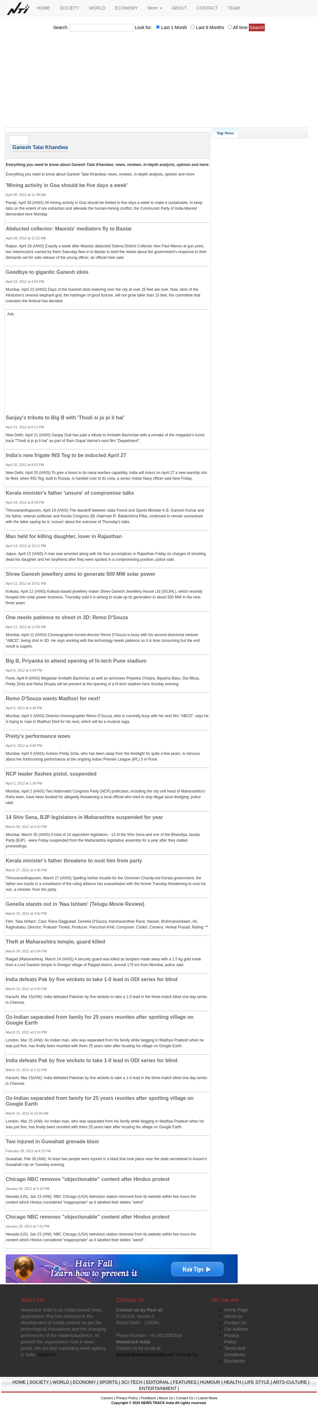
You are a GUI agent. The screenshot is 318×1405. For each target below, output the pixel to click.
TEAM (234, 8)
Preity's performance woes (38, 736)
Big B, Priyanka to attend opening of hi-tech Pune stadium (76, 661)
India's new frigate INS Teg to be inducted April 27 (66, 455)
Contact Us (235, 1322)
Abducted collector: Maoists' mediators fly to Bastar (69, 228)
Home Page (236, 1309)
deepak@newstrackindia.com (145, 1354)
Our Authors (236, 1329)
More (155, 8)
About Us (233, 1316)
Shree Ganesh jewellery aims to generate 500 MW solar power (80, 574)
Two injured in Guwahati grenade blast (52, 1141)
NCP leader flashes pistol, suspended (51, 774)
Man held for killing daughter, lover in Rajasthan (64, 536)
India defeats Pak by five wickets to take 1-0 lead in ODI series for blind (91, 979)
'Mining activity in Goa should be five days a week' (67, 185)
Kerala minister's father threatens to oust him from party (74, 860)
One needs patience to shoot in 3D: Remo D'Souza (67, 617)
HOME (43, 8)
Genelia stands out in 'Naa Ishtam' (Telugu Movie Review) (75, 904)
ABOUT (179, 8)
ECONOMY (126, 8)
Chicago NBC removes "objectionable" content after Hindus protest (88, 1179)
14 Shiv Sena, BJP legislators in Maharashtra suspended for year (84, 817)
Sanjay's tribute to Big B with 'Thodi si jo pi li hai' (65, 417)
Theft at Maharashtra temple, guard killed (55, 941)
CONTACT (207, 8)
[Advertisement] (159, 81)
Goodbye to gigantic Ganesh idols (47, 272)
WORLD (97, 8)
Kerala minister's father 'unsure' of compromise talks (70, 493)
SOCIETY (69, 8)
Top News (225, 133)
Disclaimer (234, 1361)
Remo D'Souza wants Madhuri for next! (53, 698)
